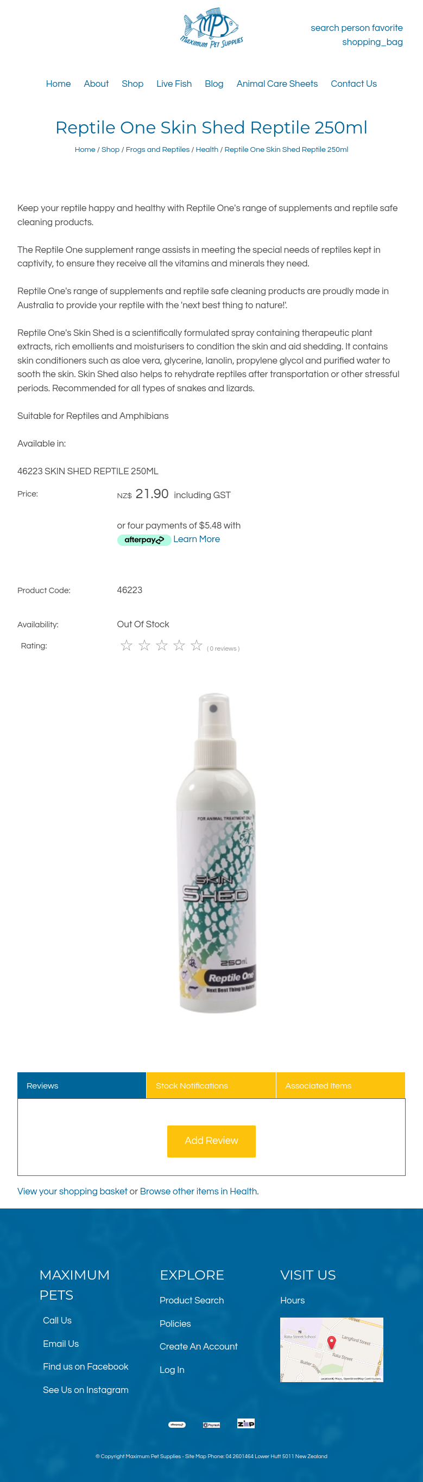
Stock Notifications (192, 1086)
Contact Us (354, 84)
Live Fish (174, 84)
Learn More (196, 539)
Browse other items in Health (198, 1192)
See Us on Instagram (86, 1390)
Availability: (38, 624)
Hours (292, 1301)
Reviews (43, 1086)
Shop (133, 84)
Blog (214, 84)
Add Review (211, 1141)
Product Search (192, 1301)
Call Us (57, 1321)
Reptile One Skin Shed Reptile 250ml (287, 149)
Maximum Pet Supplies (153, 1456)
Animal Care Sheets (277, 84)
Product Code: (44, 590)
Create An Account (199, 1347)
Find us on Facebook (85, 1367)
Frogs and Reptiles (158, 149)
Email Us (61, 1344)
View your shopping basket (72, 1192)
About (96, 84)
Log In (172, 1370)
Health (207, 149)
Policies (175, 1324)
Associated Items (319, 1086)
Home (58, 84)
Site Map (195, 1456)
